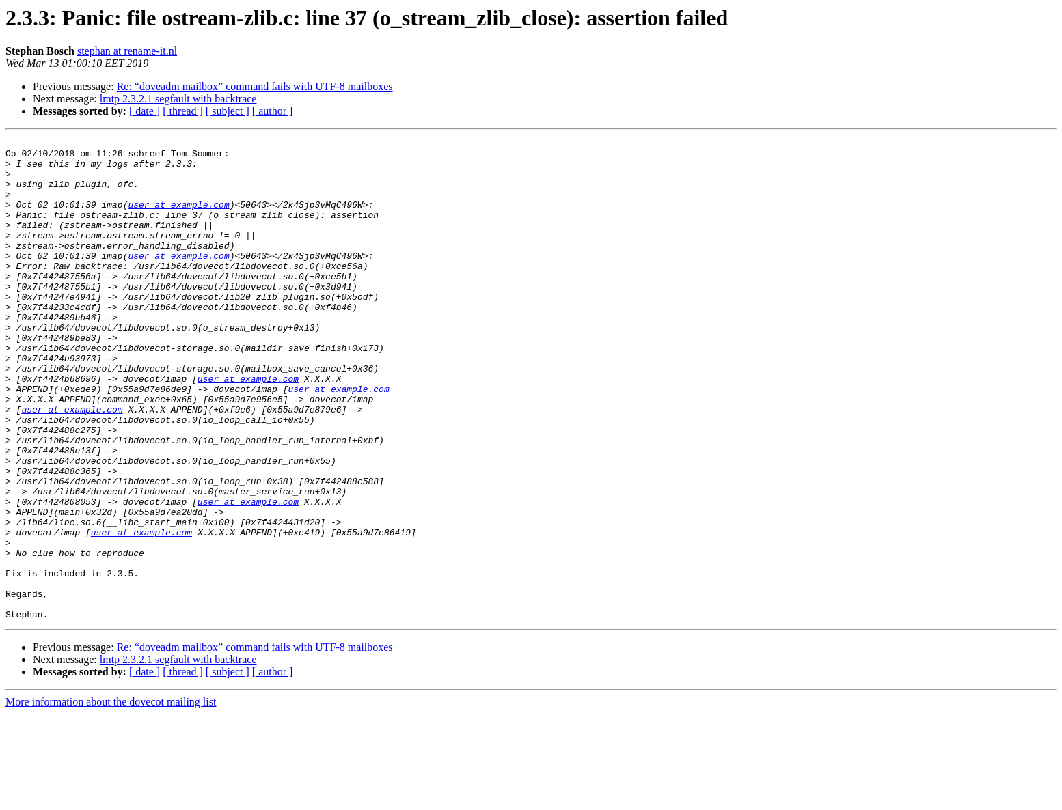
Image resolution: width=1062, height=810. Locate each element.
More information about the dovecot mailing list (110, 798)
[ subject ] (227, 111)
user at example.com (178, 218)
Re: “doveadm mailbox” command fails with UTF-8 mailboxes (255, 86)
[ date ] (144, 111)
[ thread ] (183, 111)
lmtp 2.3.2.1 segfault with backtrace (178, 98)
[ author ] (272, 111)
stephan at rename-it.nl (127, 51)
